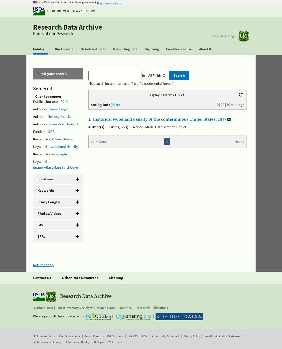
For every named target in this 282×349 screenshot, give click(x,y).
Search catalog (223, 36)
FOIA (145, 336)
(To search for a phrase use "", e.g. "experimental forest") (131, 83)
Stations (126, 308)
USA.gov (99, 342)
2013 (64, 101)
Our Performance (69, 336)
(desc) (115, 104)
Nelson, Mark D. (59, 116)
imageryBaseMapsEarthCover (56, 167)
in (155, 75)
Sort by (105, 104)
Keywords (45, 190)
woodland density (64, 146)
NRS (51, 131)
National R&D (43, 308)
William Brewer (62, 139)
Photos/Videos (49, 213)
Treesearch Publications (151, 308)
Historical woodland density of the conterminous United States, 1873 (159, 119)
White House (115, 342)
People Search (106, 308)
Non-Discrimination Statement (222, 336)
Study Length (48, 202)
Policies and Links (44, 336)
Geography (59, 154)
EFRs (41, 236)
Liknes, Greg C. (59, 109)
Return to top (43, 264)
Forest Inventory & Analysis (75, 308)
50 (228, 104)
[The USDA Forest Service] (243, 36)
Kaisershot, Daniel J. (63, 124)
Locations (45, 179)
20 (222, 104)
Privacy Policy (192, 336)
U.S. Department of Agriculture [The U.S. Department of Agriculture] (64, 11)
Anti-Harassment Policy (48, 342)
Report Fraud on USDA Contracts (104, 336)
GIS (40, 225)
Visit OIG (133, 336)
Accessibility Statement (165, 336)
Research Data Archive (67, 27)
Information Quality (78, 342)
